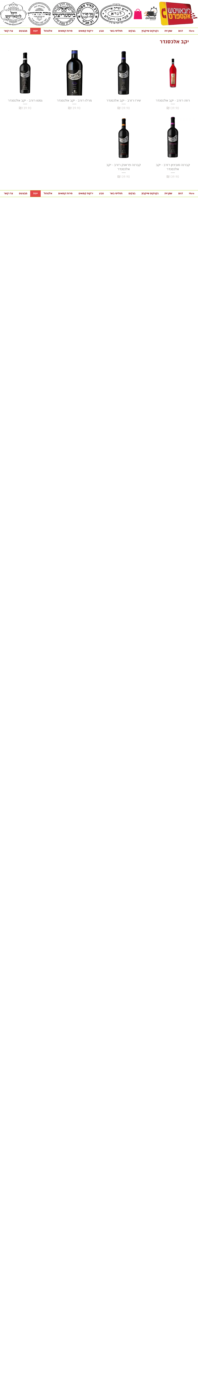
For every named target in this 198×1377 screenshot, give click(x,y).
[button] (138, 14)
